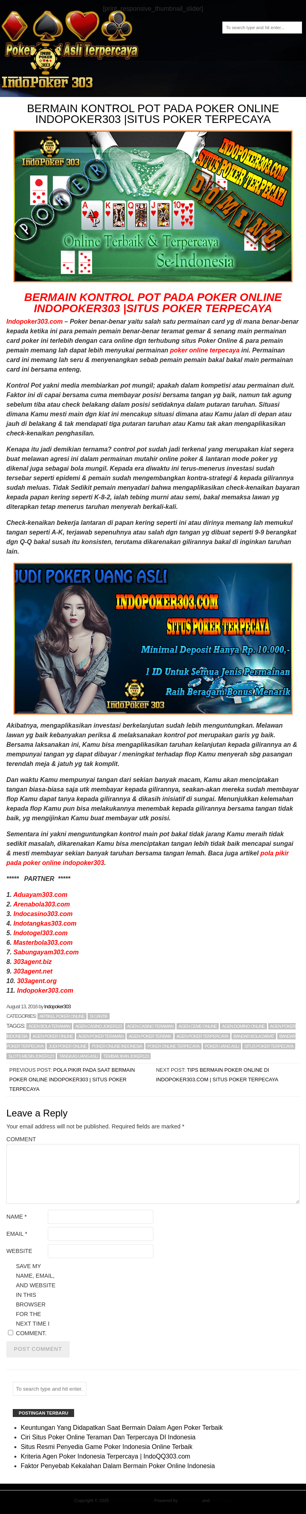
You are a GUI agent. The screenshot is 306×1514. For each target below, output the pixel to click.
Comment (21, 1139)
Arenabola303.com (41, 904)
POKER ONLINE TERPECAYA (173, 1046)
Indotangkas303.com (45, 923)
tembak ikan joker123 (126, 1056)
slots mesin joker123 (31, 1056)
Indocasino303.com (43, 913)
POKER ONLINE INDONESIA (117, 1046)
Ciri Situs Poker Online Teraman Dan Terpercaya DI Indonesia (108, 1437)
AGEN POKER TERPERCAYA (202, 1036)
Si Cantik (99, 1016)
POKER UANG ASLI (222, 1046)
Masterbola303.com (43, 942)
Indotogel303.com (41, 933)
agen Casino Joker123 (98, 1026)
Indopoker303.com (34, 321)
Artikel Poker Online (61, 1016)
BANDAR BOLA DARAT (253, 1036)
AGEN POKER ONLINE (53, 1036)
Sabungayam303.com (46, 952)
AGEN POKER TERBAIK (150, 1036)
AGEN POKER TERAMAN (101, 1036)
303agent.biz (33, 961)
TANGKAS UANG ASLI (78, 1056)
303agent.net (33, 971)
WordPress (190, 1500)
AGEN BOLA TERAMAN (49, 1026)
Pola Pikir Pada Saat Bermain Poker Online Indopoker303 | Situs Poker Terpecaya (72, 1079)
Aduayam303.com (40, 894)
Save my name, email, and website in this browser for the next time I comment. (35, 1299)
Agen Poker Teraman (131, 1500)
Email (16, 1234)
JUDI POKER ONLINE (67, 1046)
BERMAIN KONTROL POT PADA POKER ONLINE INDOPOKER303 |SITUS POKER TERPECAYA (153, 302)
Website (19, 1251)
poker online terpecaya (204, 350)
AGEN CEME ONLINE (197, 1026)
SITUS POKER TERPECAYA (268, 1046)
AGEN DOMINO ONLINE (243, 1026)
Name (16, 1216)
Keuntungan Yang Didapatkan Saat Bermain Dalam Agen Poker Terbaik (122, 1427)
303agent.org (37, 981)
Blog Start (220, 1500)
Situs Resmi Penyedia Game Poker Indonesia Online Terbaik (106, 1446)
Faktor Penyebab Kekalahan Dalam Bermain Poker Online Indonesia (118, 1466)
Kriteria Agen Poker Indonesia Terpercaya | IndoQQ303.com (105, 1456)
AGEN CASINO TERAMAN (150, 1026)
